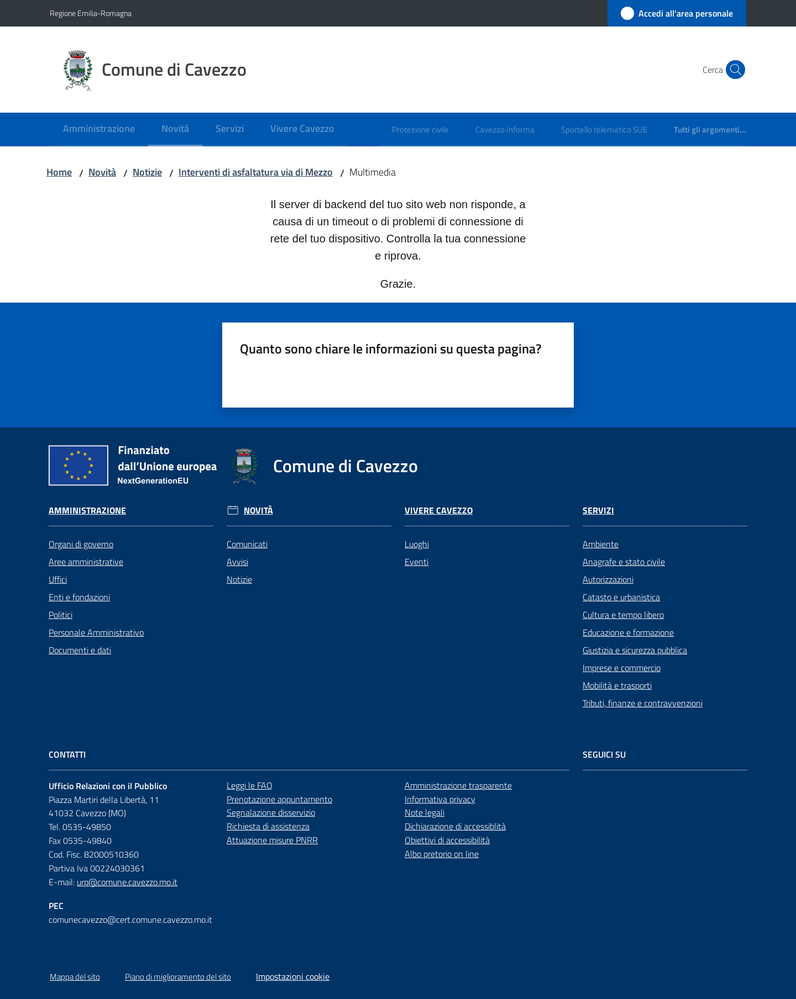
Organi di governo (81, 544)
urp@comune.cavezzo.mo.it (127, 882)
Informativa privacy (440, 799)
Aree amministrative (86, 561)
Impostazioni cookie (292, 976)
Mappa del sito (75, 976)
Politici (60, 614)
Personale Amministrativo (96, 632)
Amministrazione (87, 510)
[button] (733, 69)
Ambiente (601, 544)
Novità (102, 172)
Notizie (147, 172)
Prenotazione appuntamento (279, 799)
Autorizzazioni (608, 579)
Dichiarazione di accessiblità (455, 826)
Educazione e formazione (628, 632)
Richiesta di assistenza (268, 826)
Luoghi (417, 544)
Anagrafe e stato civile (624, 561)
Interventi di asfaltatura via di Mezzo (256, 172)
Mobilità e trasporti (617, 685)
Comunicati (247, 544)
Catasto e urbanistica (621, 597)
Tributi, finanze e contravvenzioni (643, 703)
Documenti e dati (80, 650)
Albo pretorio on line (442, 853)
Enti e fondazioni (79, 597)
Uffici (58, 579)
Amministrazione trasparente (458, 785)
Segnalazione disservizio (271, 812)
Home (59, 172)
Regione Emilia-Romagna (91, 13)
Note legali (424, 812)
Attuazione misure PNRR (272, 840)
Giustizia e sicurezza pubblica (635, 650)
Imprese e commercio (622, 667)
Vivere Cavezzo (439, 510)
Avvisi (237, 561)
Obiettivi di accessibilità (447, 840)
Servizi (598, 510)
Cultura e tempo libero (623, 614)
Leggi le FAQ (250, 785)
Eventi (416, 561)
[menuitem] (99, 129)
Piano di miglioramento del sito (178, 976)
